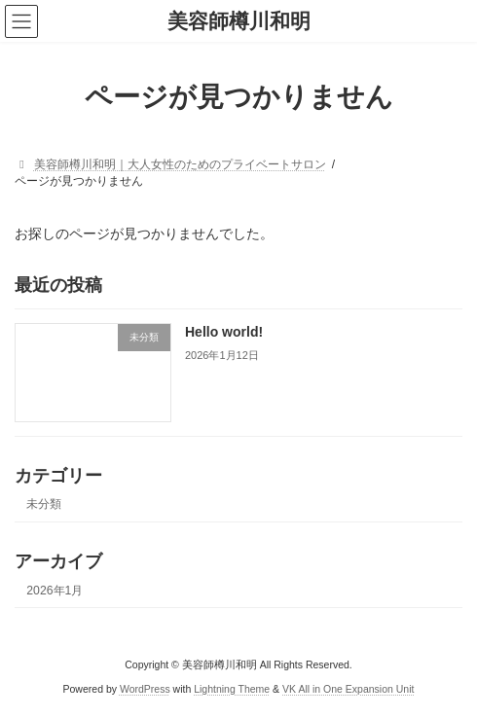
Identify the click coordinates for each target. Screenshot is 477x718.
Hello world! (224, 333)
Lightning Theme (232, 688)
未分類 (43, 505)
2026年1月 (54, 590)
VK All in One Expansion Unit (348, 688)
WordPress (145, 688)
